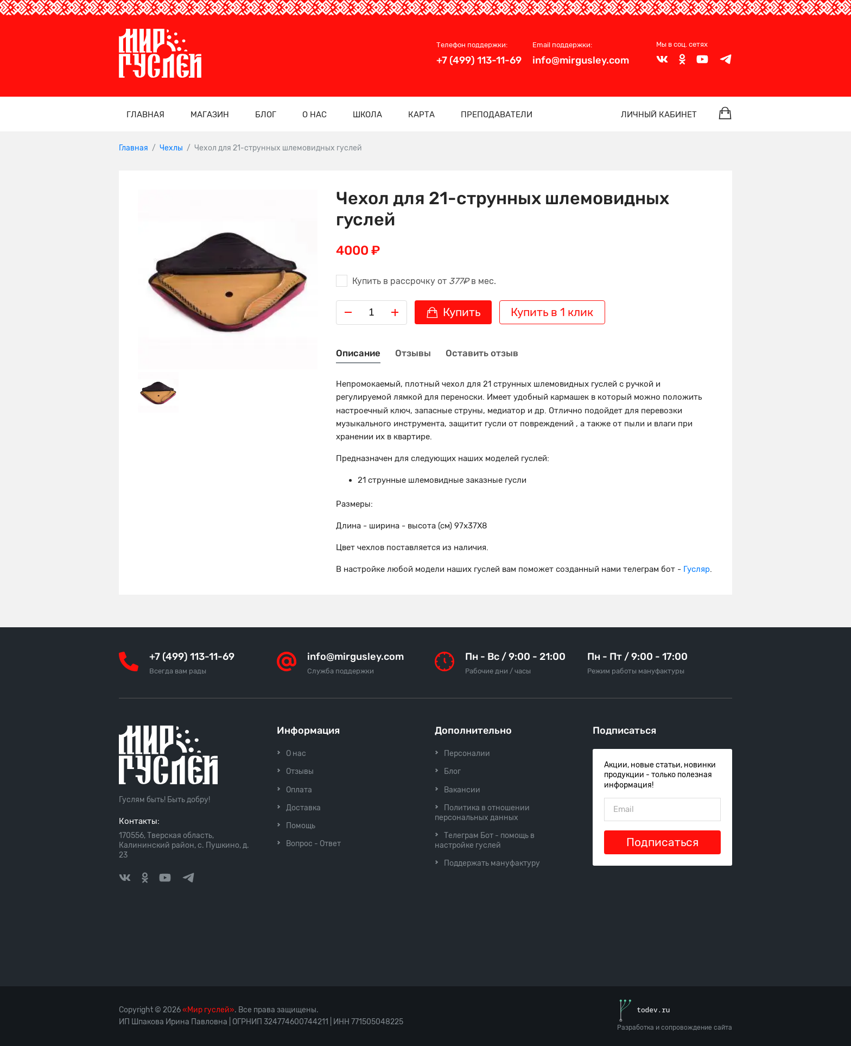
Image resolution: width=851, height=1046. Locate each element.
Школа (367, 114)
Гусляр (696, 569)
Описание (358, 353)
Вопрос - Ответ (313, 843)
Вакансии (462, 790)
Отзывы (413, 353)
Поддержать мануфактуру (492, 863)
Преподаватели (496, 114)
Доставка (303, 807)
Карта (421, 114)
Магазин (209, 114)
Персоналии (467, 753)
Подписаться (662, 842)
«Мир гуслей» (208, 1010)
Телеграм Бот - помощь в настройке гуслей (485, 840)
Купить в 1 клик (552, 312)
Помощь (300, 825)
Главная (145, 114)
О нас (314, 114)
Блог (265, 114)
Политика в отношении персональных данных (482, 812)
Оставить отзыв (482, 353)
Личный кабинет (659, 114)
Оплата (299, 790)
